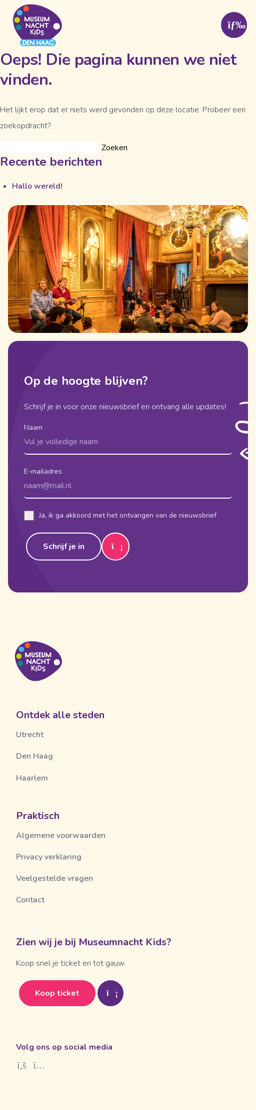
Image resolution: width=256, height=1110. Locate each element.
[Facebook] (22, 1065)
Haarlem (32, 778)
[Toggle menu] (234, 25)
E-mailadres (43, 471)
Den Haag (34, 756)
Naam (33, 427)
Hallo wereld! (37, 186)
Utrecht (30, 734)
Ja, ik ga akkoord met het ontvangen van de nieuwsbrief (120, 516)
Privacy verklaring (49, 856)
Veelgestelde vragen (54, 878)
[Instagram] (39, 1065)
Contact (30, 899)
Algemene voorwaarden (61, 835)
